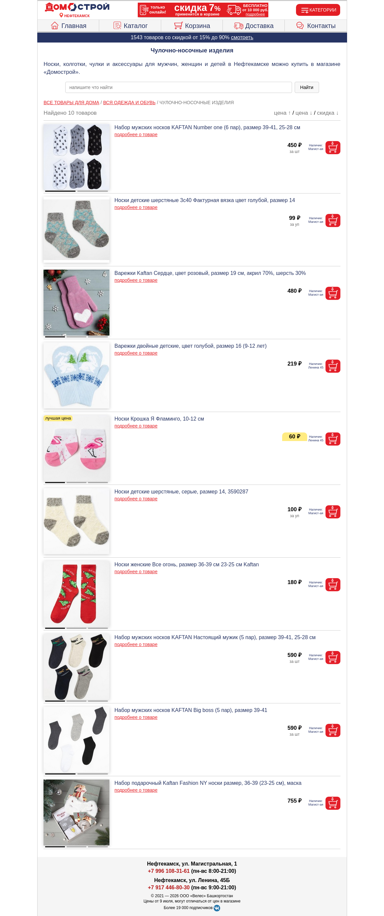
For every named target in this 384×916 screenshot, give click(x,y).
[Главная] (77, 7)
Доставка (254, 25)
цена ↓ (304, 113)
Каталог (130, 25)
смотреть (242, 37)
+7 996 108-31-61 (169, 871)
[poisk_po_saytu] (178, 87)
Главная (68, 25)
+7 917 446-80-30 (169, 887)
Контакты (316, 25)
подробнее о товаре (135, 134)
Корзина (191, 25)
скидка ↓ (328, 113)
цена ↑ (282, 113)
